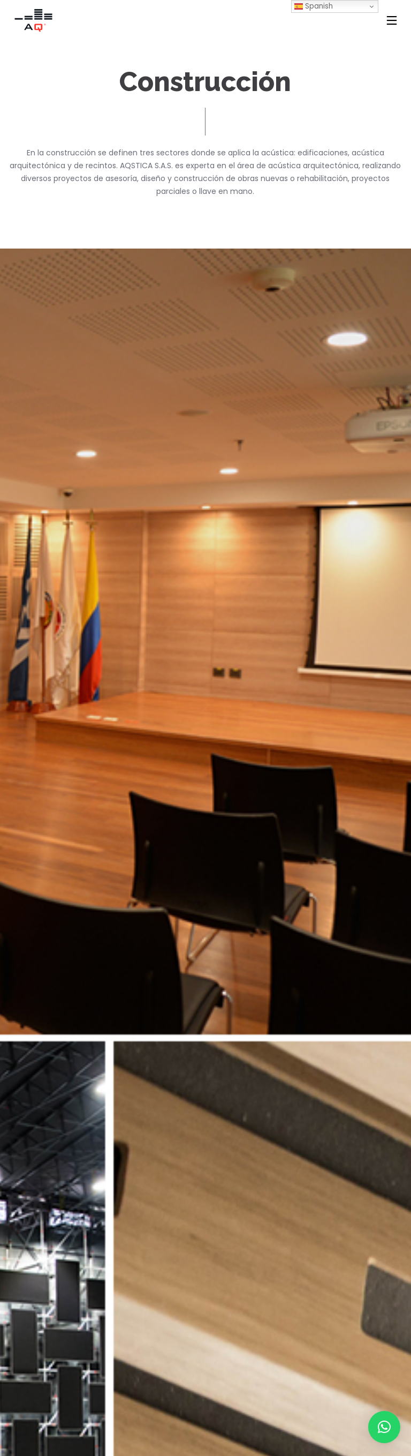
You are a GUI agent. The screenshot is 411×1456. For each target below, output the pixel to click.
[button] (384, 1427)
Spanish (313, 6)
